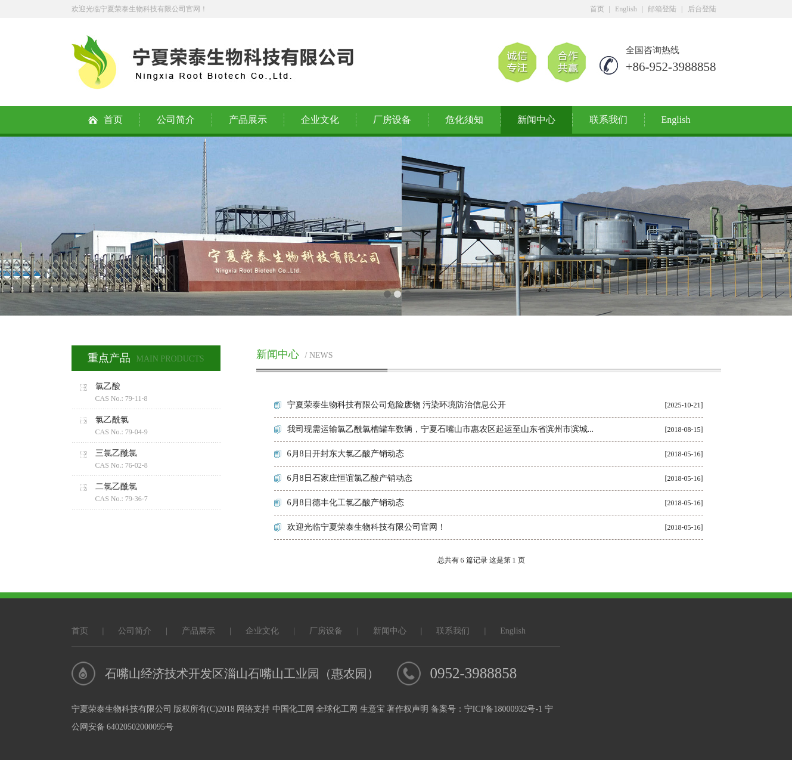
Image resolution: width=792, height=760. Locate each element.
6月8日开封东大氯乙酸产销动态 (345, 453)
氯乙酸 (157, 393)
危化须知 (464, 120)
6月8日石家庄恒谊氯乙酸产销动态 (349, 478)
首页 (597, 9)
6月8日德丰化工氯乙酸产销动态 (345, 502)
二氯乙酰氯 (157, 493)
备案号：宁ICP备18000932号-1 (486, 709)
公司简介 (176, 120)
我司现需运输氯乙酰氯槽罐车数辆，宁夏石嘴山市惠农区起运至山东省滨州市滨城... (440, 429)
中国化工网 (293, 709)
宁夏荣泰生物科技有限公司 (122, 709)
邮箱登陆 (662, 9)
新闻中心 (536, 120)
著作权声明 (407, 709)
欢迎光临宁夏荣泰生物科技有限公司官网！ (366, 527)
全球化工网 (337, 709)
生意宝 (372, 709)
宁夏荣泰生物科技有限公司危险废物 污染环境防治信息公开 (397, 404)
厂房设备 (392, 120)
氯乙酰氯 (157, 426)
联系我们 (608, 120)
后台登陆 (702, 9)
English (626, 9)
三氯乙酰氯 (157, 460)
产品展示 (248, 120)
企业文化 (320, 120)
